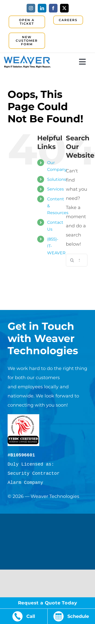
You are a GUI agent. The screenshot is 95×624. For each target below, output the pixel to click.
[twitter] (64, 8)
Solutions (56, 179)
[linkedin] (42, 8)
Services (55, 189)
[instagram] (31, 8)
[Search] (72, 260)
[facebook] (53, 8)
